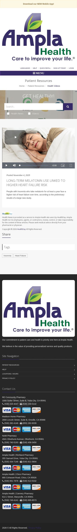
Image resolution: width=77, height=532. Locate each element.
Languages (25, 68)
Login (71, 68)
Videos (33, 113)
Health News (15, 113)
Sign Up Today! (59, 68)
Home (21, 86)
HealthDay (21, 229)
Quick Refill (45, 68)
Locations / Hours (10, 374)
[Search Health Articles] (33, 106)
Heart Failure (20, 256)
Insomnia (7, 256)
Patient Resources (36, 86)
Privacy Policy (8, 378)
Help (35, 68)
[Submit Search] (68, 106)
